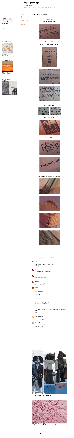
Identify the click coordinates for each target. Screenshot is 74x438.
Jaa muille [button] (22, 12)
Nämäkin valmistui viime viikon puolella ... (46, 425)
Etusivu (26, 7)
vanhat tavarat (23, 24)
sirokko (36, 294)
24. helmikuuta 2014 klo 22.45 (39, 319)
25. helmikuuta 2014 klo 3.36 (39, 326)
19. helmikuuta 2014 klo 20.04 (39, 284)
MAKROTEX (41, 257)
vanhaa (53, 257)
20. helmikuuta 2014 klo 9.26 (39, 291)
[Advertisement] (49, 339)
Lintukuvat (54, 7)
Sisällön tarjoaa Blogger (44, 433)
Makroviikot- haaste (24, 20)
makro (22, 17)
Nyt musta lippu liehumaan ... (41, 395)
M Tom (36, 322)
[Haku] (67, 3)
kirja (21, 16)
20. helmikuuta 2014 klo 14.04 (39, 298)
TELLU (29, 7)
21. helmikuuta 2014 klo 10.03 (39, 313)
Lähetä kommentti (35, 328)
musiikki (22, 21)
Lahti (36, 7)
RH (35, 287)
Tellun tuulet (31, 3)
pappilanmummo (38, 316)
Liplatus (36, 301)
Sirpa (36, 275)
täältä (55, 247)
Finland (39, 7)
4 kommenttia (38, 426)
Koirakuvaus (44, 7)
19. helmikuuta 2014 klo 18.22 (39, 278)
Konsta (32, 7)
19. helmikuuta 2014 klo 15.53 (39, 272)
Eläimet (49, 7)
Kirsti (36, 269)
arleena (36, 281)
